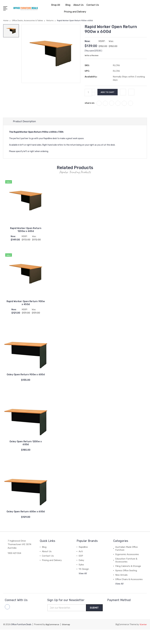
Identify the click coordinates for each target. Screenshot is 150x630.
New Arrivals (121, 575)
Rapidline (83, 547)
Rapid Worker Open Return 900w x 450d (25, 303)
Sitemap (66, 625)
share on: (90, 103)
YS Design (84, 569)
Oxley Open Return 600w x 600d (26, 511)
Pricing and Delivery (75, 11)
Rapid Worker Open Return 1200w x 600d (25, 230)
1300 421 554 (14, 553)
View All (83, 573)
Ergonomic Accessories (127, 554)
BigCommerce (52, 625)
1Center (143, 625)
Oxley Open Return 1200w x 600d (26, 443)
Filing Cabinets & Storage (128, 566)
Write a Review (92, 55)
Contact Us (92, 5)
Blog (67, 5)
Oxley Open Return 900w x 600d (26, 374)
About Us (78, 5)
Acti (81, 551)
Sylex (81, 564)
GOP (81, 556)
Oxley (81, 560)
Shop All (57, 5)
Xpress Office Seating (126, 570)
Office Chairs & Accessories (129, 579)
